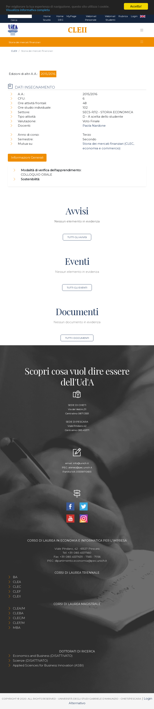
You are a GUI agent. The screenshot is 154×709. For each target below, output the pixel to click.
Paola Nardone (94, 125)
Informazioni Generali (27, 157)
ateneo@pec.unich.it (80, 467)
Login (134, 16)
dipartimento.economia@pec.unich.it (81, 560)
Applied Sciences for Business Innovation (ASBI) (48, 665)
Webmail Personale (90, 18)
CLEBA (18, 613)
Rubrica (123, 16)
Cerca (14, 19)
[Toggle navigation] (141, 30)
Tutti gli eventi (77, 287)
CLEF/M (19, 623)
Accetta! (136, 6)
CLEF (17, 591)
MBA (16, 628)
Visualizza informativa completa (28, 10)
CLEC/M (19, 618)
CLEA (17, 582)
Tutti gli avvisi (77, 237)
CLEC (17, 587)
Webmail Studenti (110, 18)
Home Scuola (47, 18)
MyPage (71, 16)
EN (142, 16)
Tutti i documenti (77, 337)
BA (15, 577)
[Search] (20, 16)
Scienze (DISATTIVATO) (30, 660)
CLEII (14, 50)
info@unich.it (81, 463)
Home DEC (59, 18)
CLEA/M (19, 608)
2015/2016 (48, 74)
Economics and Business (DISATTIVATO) (43, 656)
